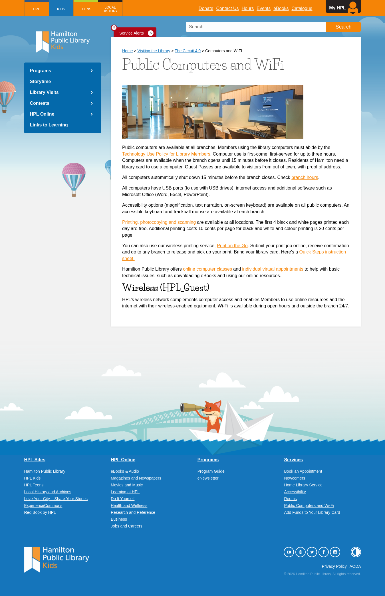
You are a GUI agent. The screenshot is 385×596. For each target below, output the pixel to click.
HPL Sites (34, 459)
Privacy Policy (334, 566)
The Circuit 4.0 (188, 51)
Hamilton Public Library (44, 471)
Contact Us (227, 8)
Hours (248, 8)
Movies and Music (127, 485)
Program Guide (211, 471)
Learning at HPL (125, 492)
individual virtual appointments (272, 269)
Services (293, 459)
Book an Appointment (303, 471)
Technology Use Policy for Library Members (166, 154)
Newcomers (294, 478)
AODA (355, 566)
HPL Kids (32, 478)
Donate (206, 8)
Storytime (40, 81)
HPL (36, 9)
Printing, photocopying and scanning (159, 222)
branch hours (304, 177)
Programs (40, 70)
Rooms (290, 498)
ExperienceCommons (43, 505)
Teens (85, 9)
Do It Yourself (122, 498)
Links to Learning (49, 124)
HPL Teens (34, 485)
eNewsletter (208, 478)
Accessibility (295, 492)
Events (264, 8)
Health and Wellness (129, 505)
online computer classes (208, 269)
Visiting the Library (153, 51)
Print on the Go (232, 245)
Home (127, 51)
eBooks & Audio (125, 471)
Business (119, 519)
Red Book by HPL (40, 512)
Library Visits (44, 92)
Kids (61, 9)
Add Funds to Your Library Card (312, 512)
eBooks (281, 8)
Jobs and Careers (126, 526)
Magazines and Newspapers (136, 478)
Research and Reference (133, 512)
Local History (110, 9)
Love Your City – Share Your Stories (56, 498)
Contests (39, 103)
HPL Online (42, 114)
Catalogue (302, 8)
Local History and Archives (47, 492)
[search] (273, 27)
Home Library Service (303, 485)
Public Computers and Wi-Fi (309, 505)
